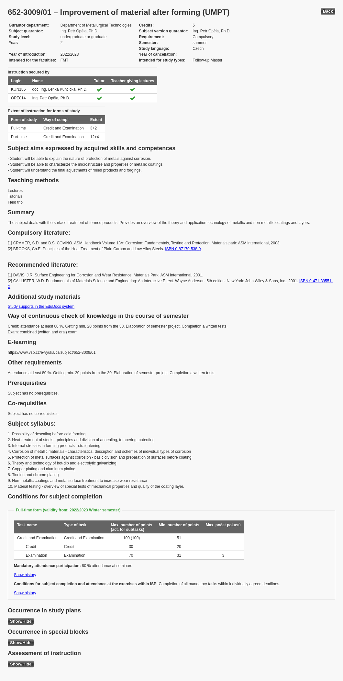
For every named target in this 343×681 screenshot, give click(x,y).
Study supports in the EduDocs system (41, 306)
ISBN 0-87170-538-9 (183, 249)
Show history (25, 575)
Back (328, 11)
